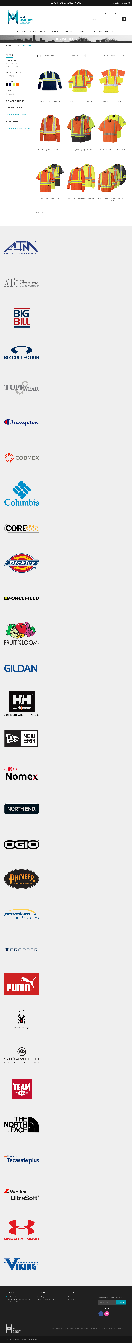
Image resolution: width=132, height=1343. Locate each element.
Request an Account (120, 14)
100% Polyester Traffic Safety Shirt (81, 101)
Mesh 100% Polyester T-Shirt (112, 101)
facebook (100, 1313)
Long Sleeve (14, 64)
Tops (17, 45)
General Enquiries (42, 1297)
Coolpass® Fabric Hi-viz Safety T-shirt (112, 149)
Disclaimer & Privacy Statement (45, 1299)
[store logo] (20, 17)
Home (9, 45)
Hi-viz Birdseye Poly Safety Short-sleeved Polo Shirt (81, 150)
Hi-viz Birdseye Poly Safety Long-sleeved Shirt (112, 199)
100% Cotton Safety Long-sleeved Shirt (81, 198)
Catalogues (97, 31)
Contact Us (126, 3)
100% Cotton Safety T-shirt (50, 198)
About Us (116, 3)
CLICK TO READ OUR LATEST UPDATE (66, 3)
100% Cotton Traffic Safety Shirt (49, 101)
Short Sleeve (14, 67)
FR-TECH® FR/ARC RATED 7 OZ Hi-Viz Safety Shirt (50, 150)
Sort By (105, 55)
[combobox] (108, 19)
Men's (12, 94)
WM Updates (110, 31)
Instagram (106, 1313)
